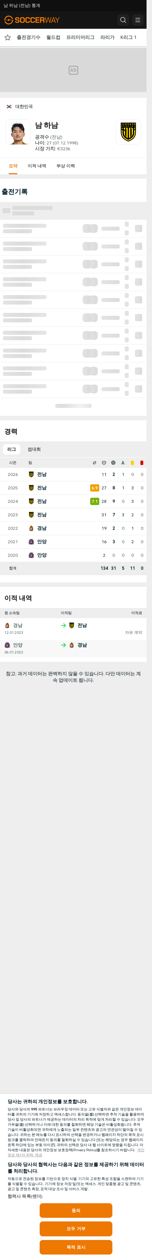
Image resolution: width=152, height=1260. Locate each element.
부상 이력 (65, 165)
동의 (76, 1210)
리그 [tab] (11, 449)
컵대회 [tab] (34, 449)
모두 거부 (76, 1228)
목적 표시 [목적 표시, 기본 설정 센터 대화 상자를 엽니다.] (76, 1247)
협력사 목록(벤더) (25, 1196)
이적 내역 (37, 165)
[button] (123, 20)
